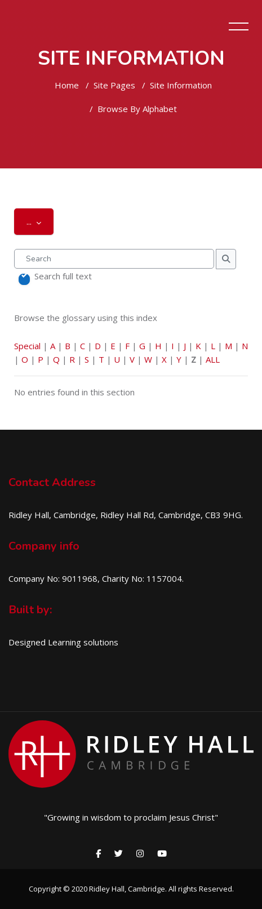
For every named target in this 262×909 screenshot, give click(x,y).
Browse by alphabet (137, 108)
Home (67, 85)
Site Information (181, 85)
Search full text (63, 276)
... (40, 221)
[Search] (114, 259)
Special (27, 345)
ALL (213, 359)
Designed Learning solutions (63, 642)
